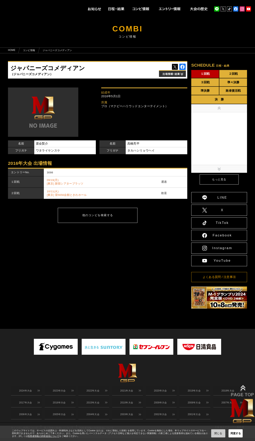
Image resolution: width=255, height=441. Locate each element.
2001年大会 (193, 417)
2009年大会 (159, 404)
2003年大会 (126, 417)
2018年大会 (227, 391)
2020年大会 (159, 391)
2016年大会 (58, 404)
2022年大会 (92, 391)
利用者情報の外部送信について (43, 436)
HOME (11, 50)
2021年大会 (126, 391)
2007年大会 (227, 404)
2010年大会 (126, 404)
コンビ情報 (29, 50)
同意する (235, 433)
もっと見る (219, 179)
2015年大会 (92, 404)
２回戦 (233, 73)
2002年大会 (159, 417)
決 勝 (219, 99)
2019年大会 (193, 391)
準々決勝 (233, 82)
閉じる (218, 433)
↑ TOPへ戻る (246, 312)
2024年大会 (24, 391)
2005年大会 (58, 417)
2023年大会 (58, 391)
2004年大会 (92, 417)
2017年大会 (24, 404)
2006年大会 (24, 417)
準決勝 (205, 90)
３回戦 (205, 82)
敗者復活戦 (233, 90)
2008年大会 (193, 404)
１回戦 (205, 73)
